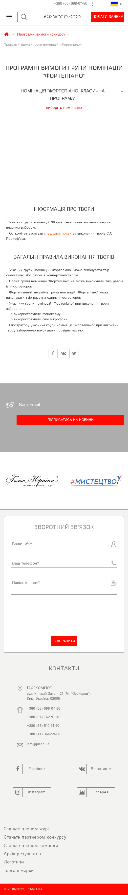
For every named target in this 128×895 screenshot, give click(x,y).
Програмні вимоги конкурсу (41, 34)
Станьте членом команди (31, 846)
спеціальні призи (57, 233)
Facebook (29, 769)
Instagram (29, 792)
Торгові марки (19, 870)
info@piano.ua (38, 744)
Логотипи (14, 862)
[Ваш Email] (70, 405)
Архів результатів (22, 854)
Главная (6, 33)
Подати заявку (107, 17)
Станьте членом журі (26, 829)
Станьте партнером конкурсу (35, 837)
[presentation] (48, 615)
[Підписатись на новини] (70, 420)
